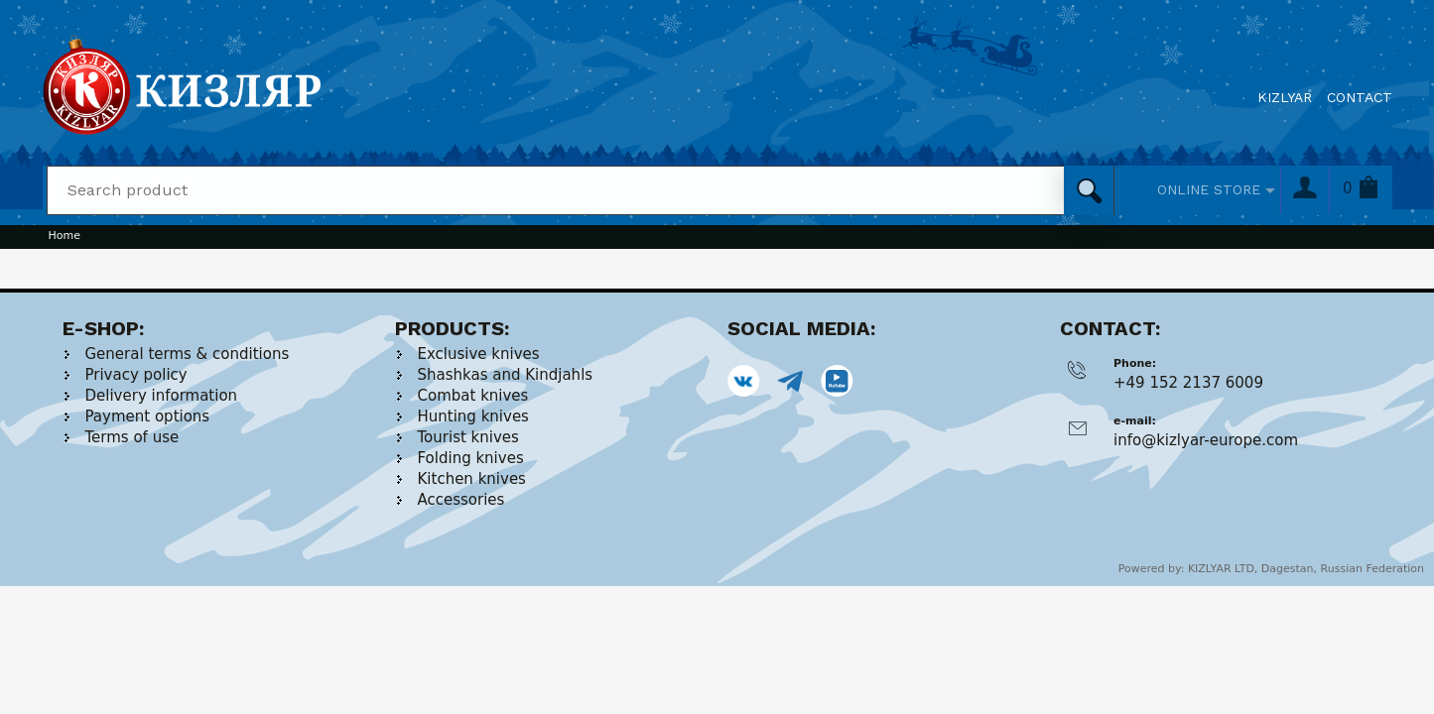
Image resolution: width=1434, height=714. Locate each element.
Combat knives (473, 396)
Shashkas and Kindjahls (505, 375)
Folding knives (471, 458)
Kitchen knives (472, 479)
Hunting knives (473, 416)
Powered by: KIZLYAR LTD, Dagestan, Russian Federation (1271, 568)
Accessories (461, 500)
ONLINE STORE (1208, 189)
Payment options (147, 416)
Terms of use (132, 437)
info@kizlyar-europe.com (1205, 440)
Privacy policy (136, 375)
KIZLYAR (1284, 97)
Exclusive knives (479, 354)
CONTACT (1359, 97)
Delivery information (161, 396)
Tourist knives (468, 437)
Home (64, 235)
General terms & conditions (187, 354)
